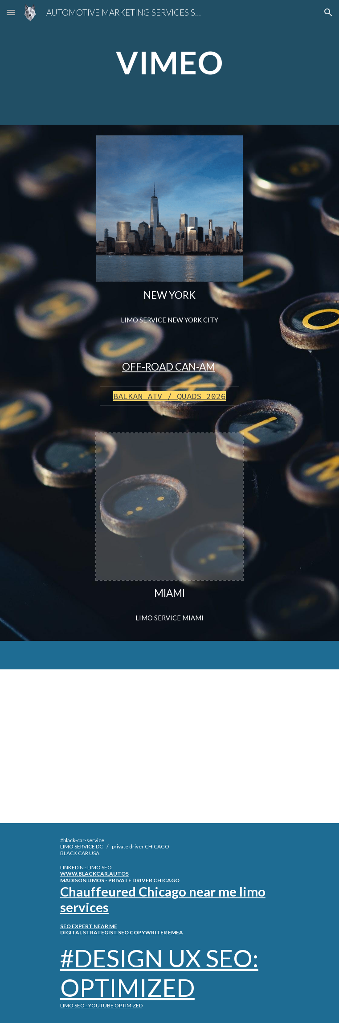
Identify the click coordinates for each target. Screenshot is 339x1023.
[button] (10, 12)
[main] (169, 62)
